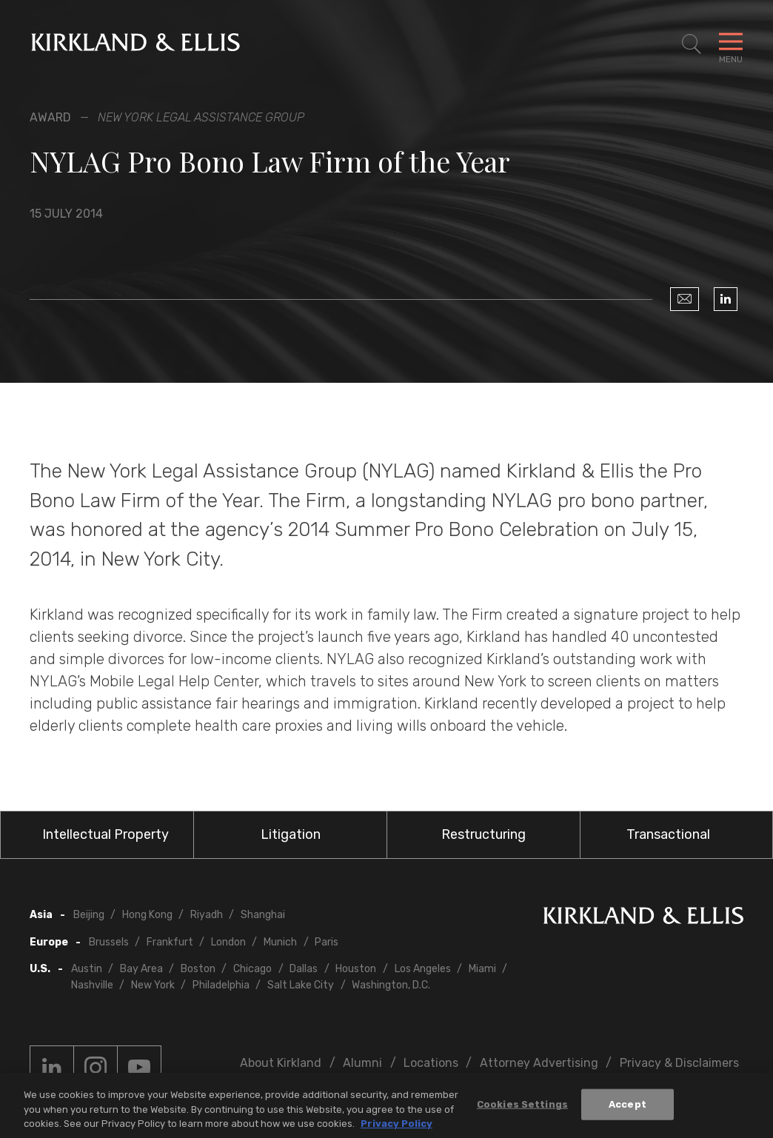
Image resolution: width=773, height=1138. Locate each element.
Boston (198, 969)
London (228, 942)
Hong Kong (147, 914)
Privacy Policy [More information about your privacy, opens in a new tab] (396, 1128)
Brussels (109, 942)
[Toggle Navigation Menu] (730, 44)
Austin (86, 969)
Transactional (668, 834)
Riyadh (206, 914)
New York (153, 985)
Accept (627, 1109)
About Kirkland (280, 1063)
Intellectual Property (105, 834)
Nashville (92, 985)
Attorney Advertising (539, 1063)
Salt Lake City (300, 985)
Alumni (362, 1063)
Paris (326, 942)
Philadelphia (221, 985)
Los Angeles (423, 969)
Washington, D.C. (391, 985)
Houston (355, 969)
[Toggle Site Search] (691, 44)
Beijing (88, 914)
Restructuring (483, 834)
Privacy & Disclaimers (679, 1063)
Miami (482, 969)
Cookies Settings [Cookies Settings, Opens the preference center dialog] (522, 1109)
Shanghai (263, 914)
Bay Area (141, 969)
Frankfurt (170, 942)
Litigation (291, 834)
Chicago (252, 969)
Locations (431, 1063)
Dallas (304, 969)
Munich (280, 942)
